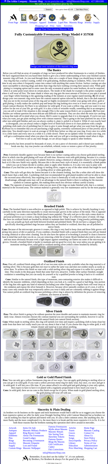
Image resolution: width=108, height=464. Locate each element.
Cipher (52, 447)
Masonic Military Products (35, 430)
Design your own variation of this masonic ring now (54, 66)
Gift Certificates (56, 444)
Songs (71, 438)
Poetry (72, 435)
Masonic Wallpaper (31, 448)
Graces (72, 433)
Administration (91, 445)
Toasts (72, 430)
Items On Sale (29, 428)
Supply (12, 445)
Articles (72, 428)
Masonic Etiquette (31, 443)
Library (72, 443)
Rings (11, 440)
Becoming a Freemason (33, 440)
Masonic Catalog (91, 430)
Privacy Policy (90, 440)
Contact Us (89, 433)
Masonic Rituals (56, 432)
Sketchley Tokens (56, 437)
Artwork (12, 428)
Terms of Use (90, 443)
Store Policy (89, 438)
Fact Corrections (56, 449)
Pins (11, 438)
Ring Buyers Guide (31, 433)
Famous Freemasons (58, 426)
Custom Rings (15, 448)
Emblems (13, 435)
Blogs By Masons (57, 442)
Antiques (13, 430)
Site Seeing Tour (56, 434)
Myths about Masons (58, 429)
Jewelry (12, 443)
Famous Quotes (56, 439)
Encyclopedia (75, 440)
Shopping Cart (90, 448)
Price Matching (76, 448)
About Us (88, 435)
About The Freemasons (33, 435)
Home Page (89, 428)
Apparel (12, 433)
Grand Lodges (29, 438)
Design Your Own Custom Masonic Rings (54, 29)
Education (73, 445)
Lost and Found (30, 445)
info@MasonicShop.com (54, 453)
